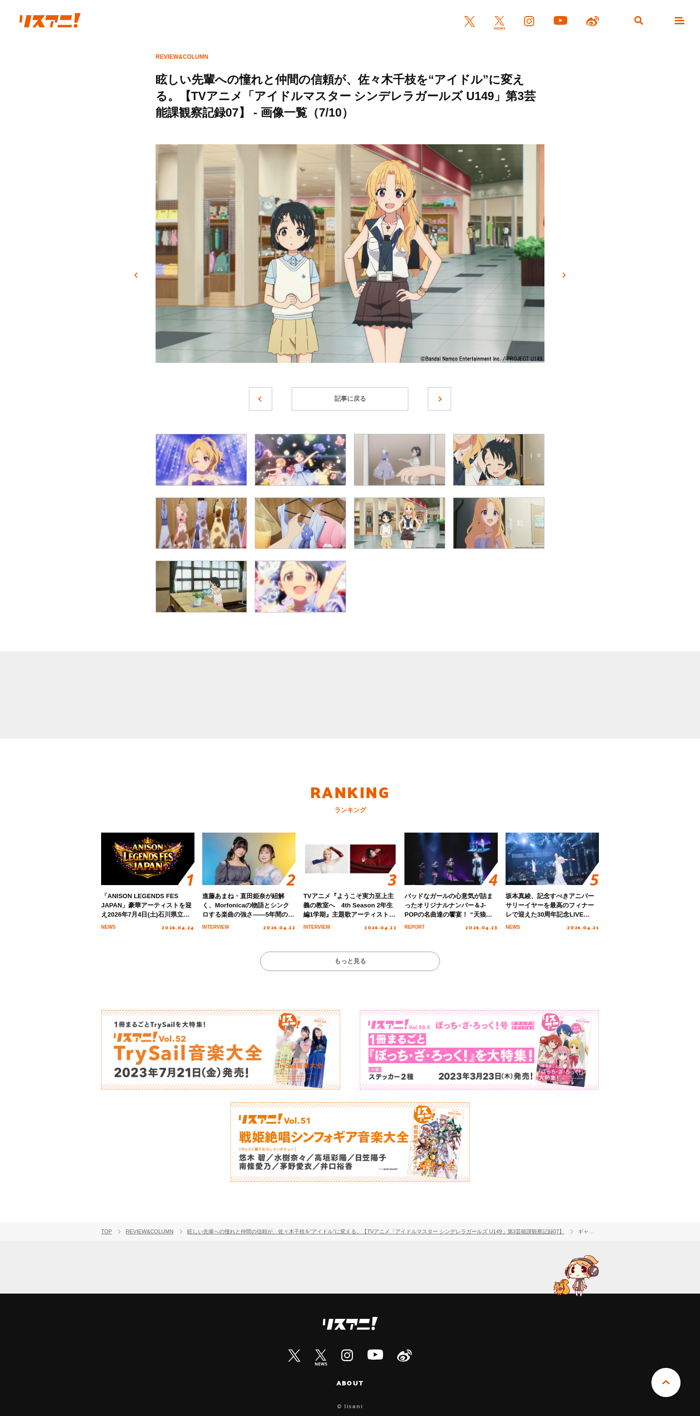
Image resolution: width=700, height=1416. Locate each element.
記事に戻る (350, 398)
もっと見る (350, 961)
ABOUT (350, 1383)
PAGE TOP (666, 1382)
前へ (136, 275)
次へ (563, 275)
